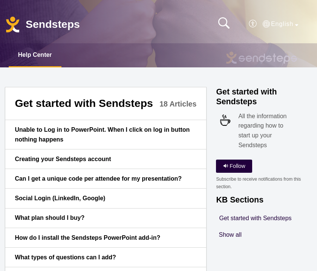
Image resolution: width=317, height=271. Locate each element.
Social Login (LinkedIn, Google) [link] (60, 198)
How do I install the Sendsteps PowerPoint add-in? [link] (87, 237)
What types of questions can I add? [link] (65, 257)
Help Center (35, 55)
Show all (230, 234)
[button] (253, 24)
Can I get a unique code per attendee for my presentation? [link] (98, 178)
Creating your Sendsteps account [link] (63, 159)
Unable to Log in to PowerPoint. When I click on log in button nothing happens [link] (102, 134)
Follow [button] (234, 166)
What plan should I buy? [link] (49, 218)
